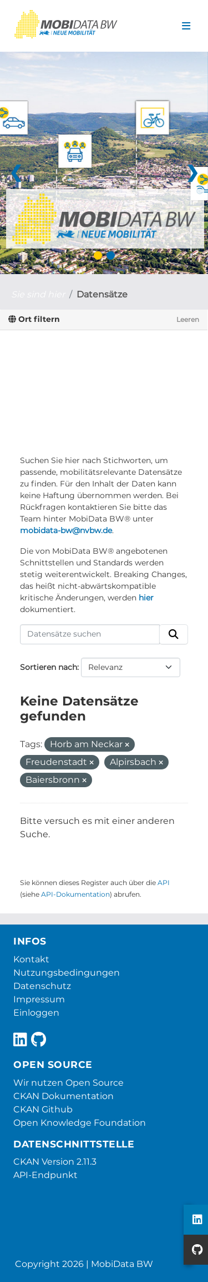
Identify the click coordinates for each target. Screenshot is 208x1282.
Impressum (39, 999)
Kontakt (31, 959)
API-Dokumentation (75, 894)
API (164, 882)
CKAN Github (43, 1109)
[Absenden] (173, 634)
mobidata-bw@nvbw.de (66, 530)
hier (146, 598)
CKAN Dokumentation (63, 1096)
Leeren (187, 319)
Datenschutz (42, 986)
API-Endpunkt (45, 1175)
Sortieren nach (48, 667)
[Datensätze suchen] (90, 634)
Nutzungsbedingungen (66, 972)
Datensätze (102, 294)
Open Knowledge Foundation (79, 1122)
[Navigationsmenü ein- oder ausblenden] (186, 26)
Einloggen (36, 1012)
